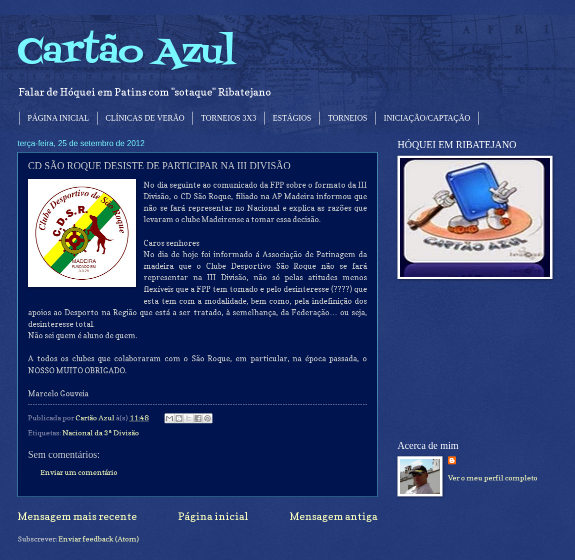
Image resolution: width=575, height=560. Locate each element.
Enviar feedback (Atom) (98, 538)
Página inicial (213, 516)
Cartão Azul (127, 53)
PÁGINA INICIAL (58, 118)
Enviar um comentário (79, 472)
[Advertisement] (473, 359)
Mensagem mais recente (77, 516)
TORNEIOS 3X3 (228, 118)
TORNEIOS (348, 118)
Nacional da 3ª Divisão (100, 432)
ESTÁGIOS (291, 118)
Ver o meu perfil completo (493, 477)
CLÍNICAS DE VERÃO (145, 118)
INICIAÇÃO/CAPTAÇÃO (427, 118)
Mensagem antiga (334, 516)
